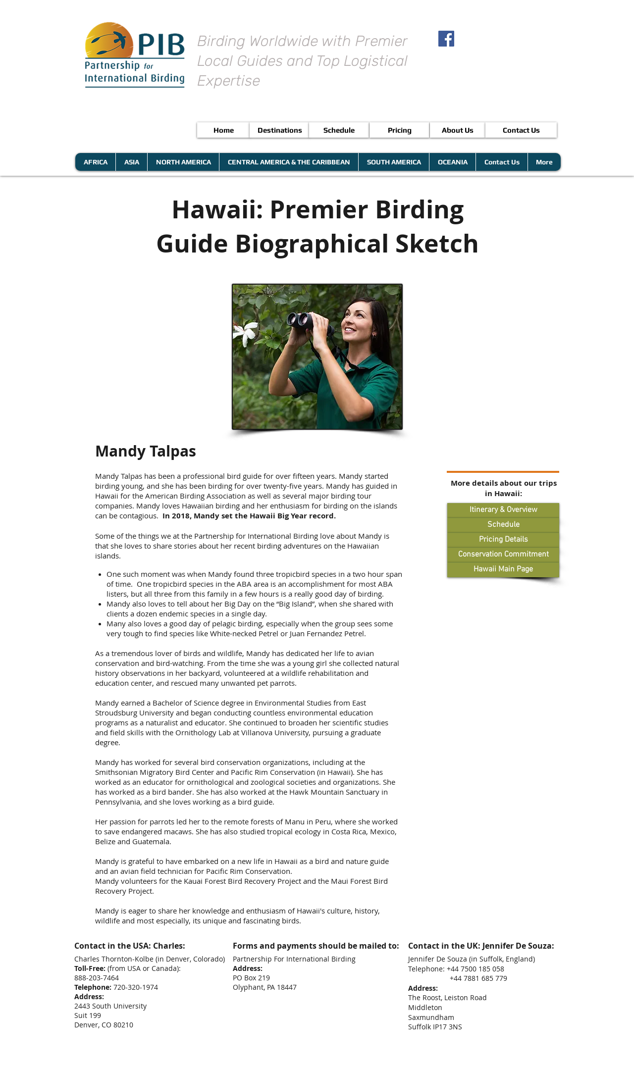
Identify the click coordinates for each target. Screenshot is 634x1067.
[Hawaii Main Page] (503, 569)
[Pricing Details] (503, 540)
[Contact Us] (521, 130)
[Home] (223, 130)
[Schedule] (339, 130)
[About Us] (457, 130)
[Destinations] (280, 130)
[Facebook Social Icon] (446, 39)
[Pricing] (399, 130)
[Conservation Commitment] (503, 555)
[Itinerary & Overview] (503, 510)
